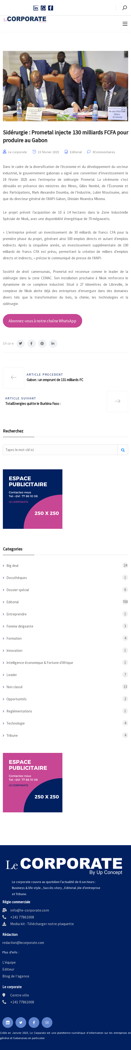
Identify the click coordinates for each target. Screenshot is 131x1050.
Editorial (76, 152)
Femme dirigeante (19, 626)
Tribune (12, 735)
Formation (14, 638)
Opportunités (16, 699)
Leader (11, 674)
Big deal (12, 565)
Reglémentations (19, 711)
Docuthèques (16, 577)
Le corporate (17, 152)
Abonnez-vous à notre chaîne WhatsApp (42, 321)
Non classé (14, 687)
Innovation (14, 650)
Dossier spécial (17, 590)
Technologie (15, 723)
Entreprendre (16, 614)
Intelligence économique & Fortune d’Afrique (39, 662)
